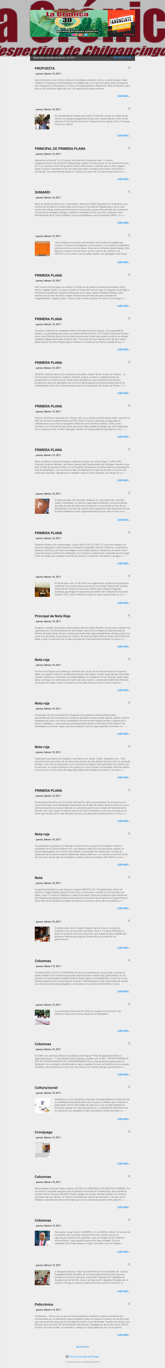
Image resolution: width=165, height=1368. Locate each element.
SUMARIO (42, 192)
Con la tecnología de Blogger (82, 1356)
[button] (128, 68)
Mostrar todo (122, 57)
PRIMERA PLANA (48, 275)
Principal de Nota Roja (52, 616)
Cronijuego (43, 1132)
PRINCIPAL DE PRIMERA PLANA (60, 149)
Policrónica (44, 1304)
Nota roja (42, 660)
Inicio (82, 48)
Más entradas (82, 1347)
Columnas (43, 961)
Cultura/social (46, 1088)
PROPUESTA (45, 68)
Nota (38, 878)
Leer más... (123, 96)
